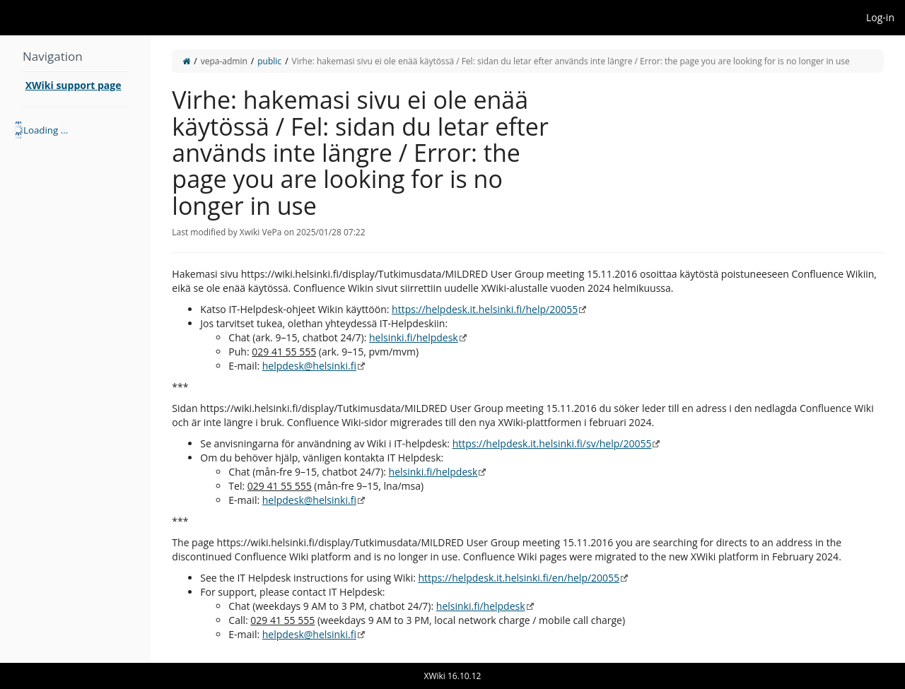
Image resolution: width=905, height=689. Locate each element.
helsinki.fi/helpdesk (413, 337)
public (269, 61)
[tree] (75, 130)
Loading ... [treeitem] (45, 130)
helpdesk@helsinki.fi (309, 365)
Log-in (880, 17)
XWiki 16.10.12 (452, 676)
